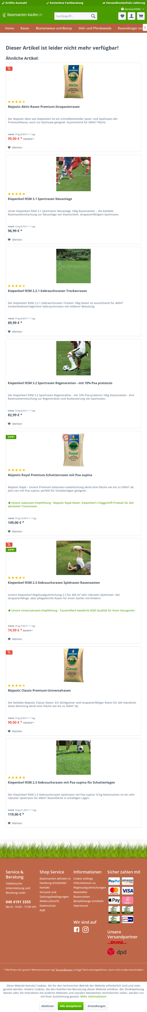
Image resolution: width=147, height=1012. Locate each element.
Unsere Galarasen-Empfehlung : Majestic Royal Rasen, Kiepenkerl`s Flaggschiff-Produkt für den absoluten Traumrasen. (71, 504)
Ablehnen (47, 1006)
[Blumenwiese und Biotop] (54, 28)
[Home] (9, 28)
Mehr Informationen (93, 996)
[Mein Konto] (131, 16)
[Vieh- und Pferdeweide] (95, 28)
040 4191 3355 (18, 901)
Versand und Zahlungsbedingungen (54, 894)
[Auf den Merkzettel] (15, 147)
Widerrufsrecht (49, 901)
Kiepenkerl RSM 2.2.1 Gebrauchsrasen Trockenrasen (47, 291)
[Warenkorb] (141, 16)
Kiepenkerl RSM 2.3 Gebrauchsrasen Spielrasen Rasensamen (54, 583)
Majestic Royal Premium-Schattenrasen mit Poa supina (50, 475)
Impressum (81, 905)
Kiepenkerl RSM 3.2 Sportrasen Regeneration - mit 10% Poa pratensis (60, 383)
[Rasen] (25, 28)
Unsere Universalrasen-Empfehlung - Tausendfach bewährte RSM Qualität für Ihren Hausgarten (71, 610)
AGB (42, 910)
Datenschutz (48, 905)
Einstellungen (96, 1006)
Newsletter (80, 892)
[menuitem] (75, 16)
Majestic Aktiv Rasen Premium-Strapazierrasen (44, 107)
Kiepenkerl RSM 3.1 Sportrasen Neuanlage (40, 199)
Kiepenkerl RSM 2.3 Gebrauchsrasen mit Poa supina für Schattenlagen (61, 783)
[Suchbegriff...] (75, 16)
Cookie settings (83, 878)
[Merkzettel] (122, 16)
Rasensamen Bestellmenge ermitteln (89, 899)
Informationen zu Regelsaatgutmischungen (89, 885)
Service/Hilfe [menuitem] (131, 9)
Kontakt (45, 887)
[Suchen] (93, 16)
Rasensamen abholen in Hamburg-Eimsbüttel (55, 881)
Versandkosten (64, 969)
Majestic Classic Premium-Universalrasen (39, 691)
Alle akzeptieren (70, 1006)
